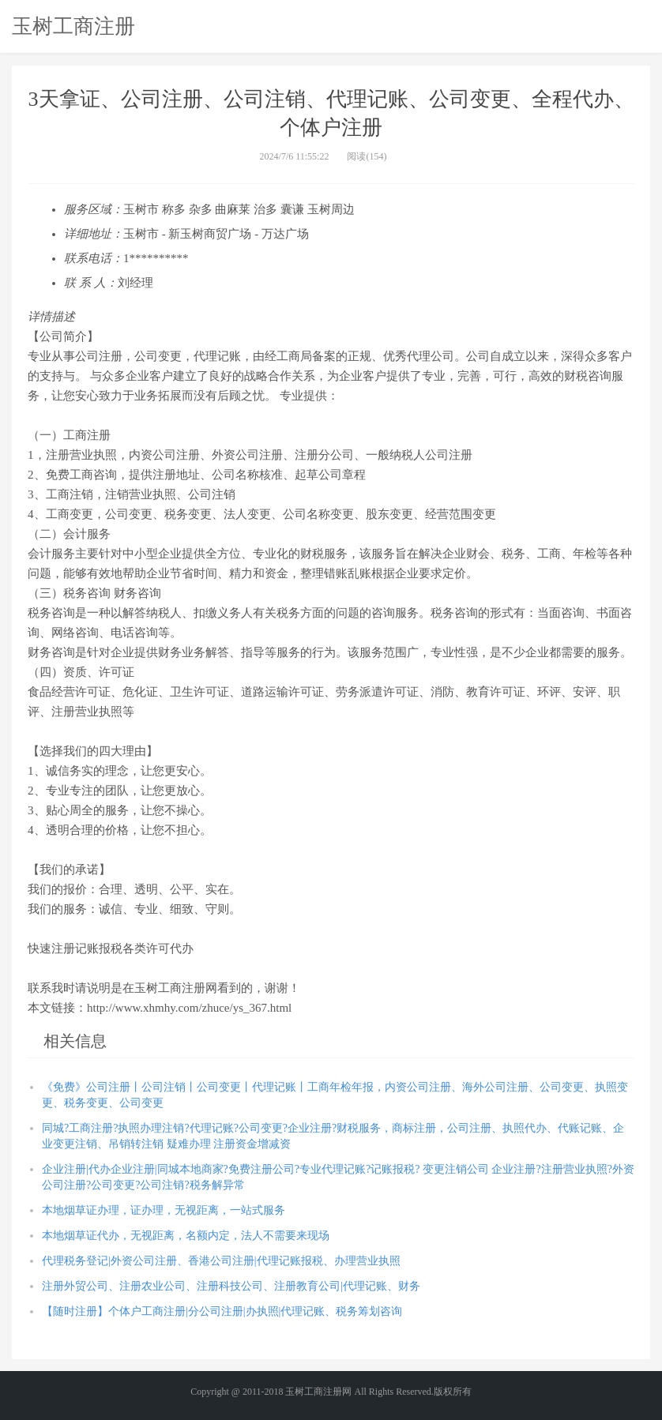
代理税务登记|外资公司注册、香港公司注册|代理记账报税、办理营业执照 (221, 1261)
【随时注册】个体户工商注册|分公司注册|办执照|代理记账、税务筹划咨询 (222, 1311)
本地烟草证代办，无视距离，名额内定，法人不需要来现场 (185, 1236)
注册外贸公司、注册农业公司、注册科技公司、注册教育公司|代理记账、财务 (231, 1286)
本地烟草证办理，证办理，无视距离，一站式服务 (163, 1210)
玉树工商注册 (73, 26)
